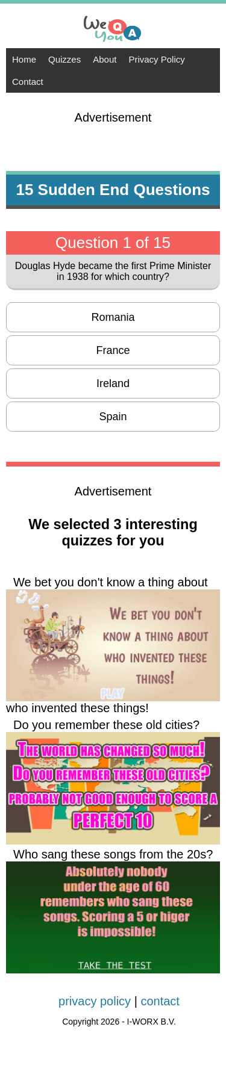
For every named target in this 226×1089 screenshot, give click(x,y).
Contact (27, 81)
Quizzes (64, 59)
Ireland (113, 383)
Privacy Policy (156, 59)
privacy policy (94, 1001)
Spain (113, 417)
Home (24, 59)
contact (159, 1001)
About (104, 59)
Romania (112, 317)
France (113, 350)
